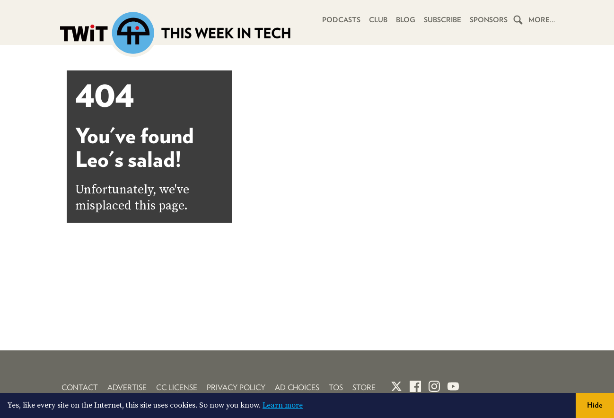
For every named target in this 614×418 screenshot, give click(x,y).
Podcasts (341, 20)
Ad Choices (297, 387)
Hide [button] (595, 405)
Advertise (127, 387)
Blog (405, 20)
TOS (336, 387)
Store (364, 387)
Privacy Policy (236, 387)
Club (378, 20)
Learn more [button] (283, 405)
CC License (176, 387)
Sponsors (489, 20)
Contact (79, 387)
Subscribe (442, 20)
